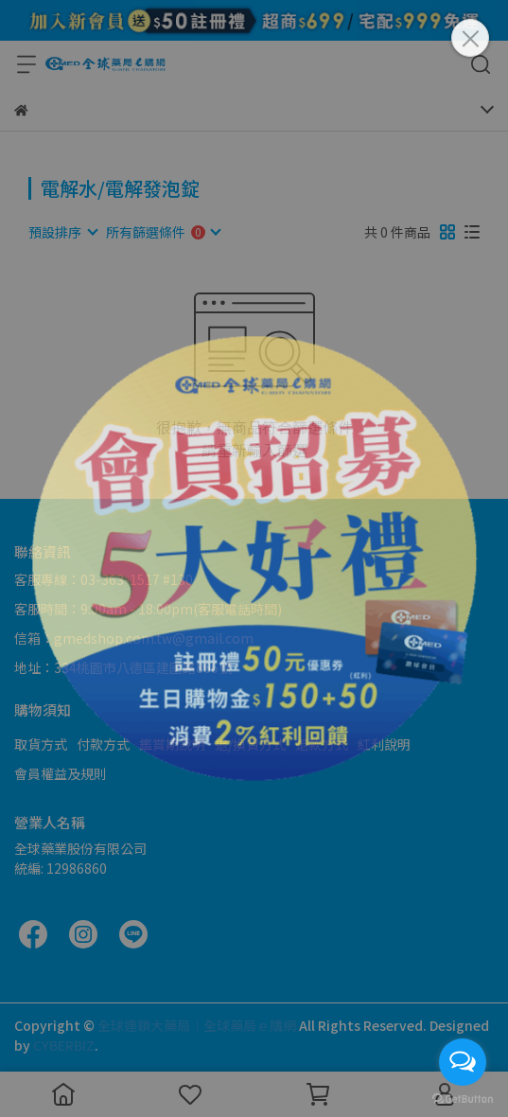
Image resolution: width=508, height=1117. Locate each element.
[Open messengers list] (462, 1062)
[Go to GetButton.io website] (462, 1098)
